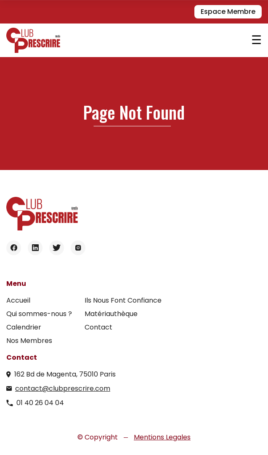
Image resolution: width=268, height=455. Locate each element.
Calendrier (23, 327)
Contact (98, 327)
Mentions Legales (162, 437)
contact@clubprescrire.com (62, 388)
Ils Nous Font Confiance (123, 300)
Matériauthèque (111, 314)
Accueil (18, 300)
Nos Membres (29, 340)
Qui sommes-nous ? (39, 314)
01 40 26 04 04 (40, 403)
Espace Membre (228, 11)
